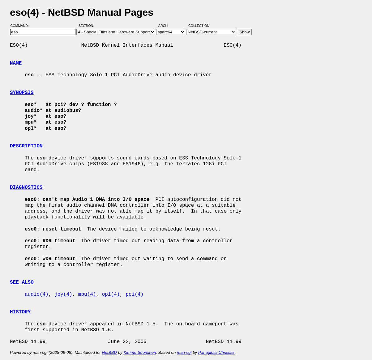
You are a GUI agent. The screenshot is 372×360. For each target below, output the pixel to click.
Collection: (199, 26)
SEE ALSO (22, 282)
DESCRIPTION (26, 146)
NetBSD (109, 352)
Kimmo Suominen (139, 352)
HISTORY (20, 312)
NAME (16, 63)
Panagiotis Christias (216, 352)
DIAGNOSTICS (26, 187)
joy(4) (63, 294)
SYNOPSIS (22, 92)
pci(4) (134, 294)
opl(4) (111, 294)
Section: (88, 26)
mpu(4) (87, 294)
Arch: (166, 26)
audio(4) (37, 294)
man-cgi (184, 352)
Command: (21, 26)
